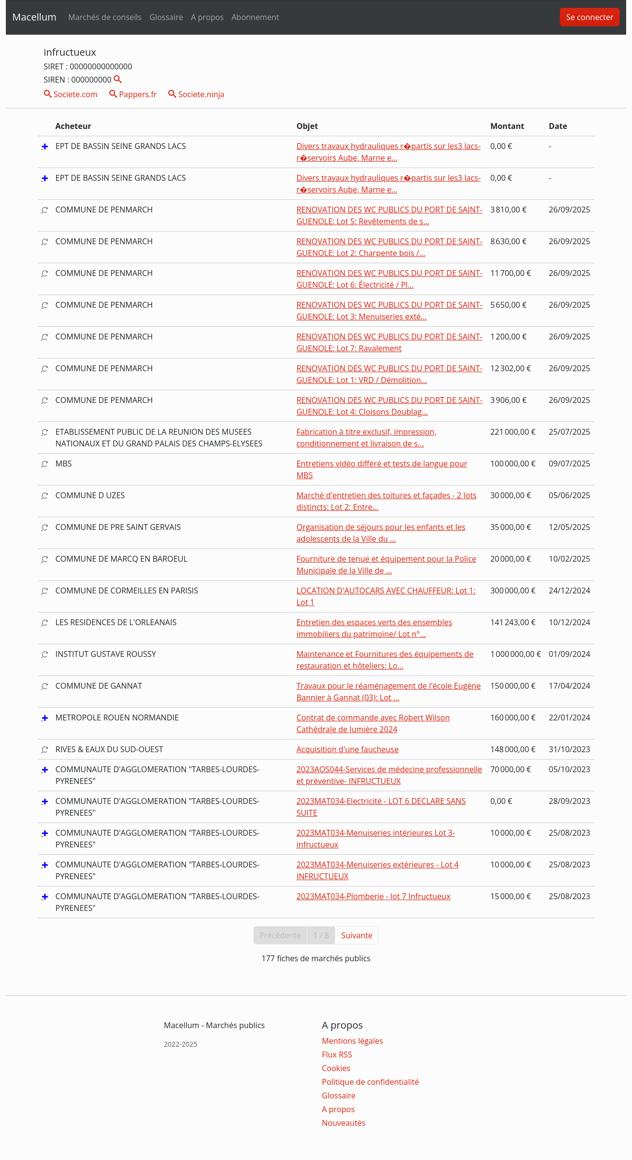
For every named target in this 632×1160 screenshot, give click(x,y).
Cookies (336, 1068)
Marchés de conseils (105, 17)
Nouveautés (344, 1123)
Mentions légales (352, 1040)
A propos (207, 17)
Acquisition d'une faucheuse (347, 749)
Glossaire (166, 17)
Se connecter (589, 17)
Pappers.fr (133, 94)
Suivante (356, 935)
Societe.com (71, 94)
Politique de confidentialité (370, 1081)
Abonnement (255, 17)
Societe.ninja (196, 94)
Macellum (34, 16)
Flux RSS (337, 1054)
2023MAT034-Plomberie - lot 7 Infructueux (373, 896)
